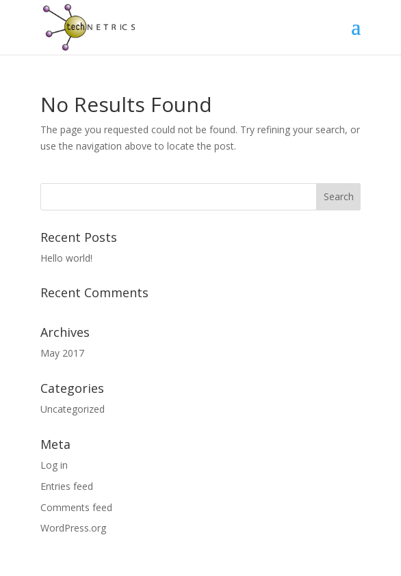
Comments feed (76, 507)
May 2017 (62, 352)
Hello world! (66, 257)
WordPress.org (73, 527)
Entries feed (66, 486)
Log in (54, 464)
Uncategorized (72, 408)
